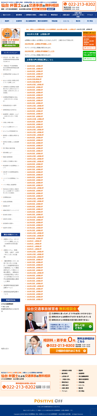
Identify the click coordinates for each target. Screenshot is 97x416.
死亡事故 (90, 21)
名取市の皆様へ (7, 219)
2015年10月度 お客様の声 (35, 257)
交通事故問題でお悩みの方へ (11, 75)
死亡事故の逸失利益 (9, 148)
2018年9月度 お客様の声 (35, 204)
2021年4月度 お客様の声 (35, 148)
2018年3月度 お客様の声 (35, 209)
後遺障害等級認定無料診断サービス (11, 287)
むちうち (66, 21)
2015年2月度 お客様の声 (35, 267)
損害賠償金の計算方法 (9, 110)
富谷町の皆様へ (7, 215)
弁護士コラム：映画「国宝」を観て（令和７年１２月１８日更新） (11, 253)
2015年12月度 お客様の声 (35, 251)
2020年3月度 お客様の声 (35, 180)
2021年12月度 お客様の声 (35, 129)
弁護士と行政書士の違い (10, 161)
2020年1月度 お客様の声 (35, 185)
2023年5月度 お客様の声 (35, 92)
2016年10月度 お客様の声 (35, 235)
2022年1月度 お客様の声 (35, 127)
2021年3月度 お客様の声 (35, 151)
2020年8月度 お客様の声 (35, 166)
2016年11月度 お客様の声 (35, 233)
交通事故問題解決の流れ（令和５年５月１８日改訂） (10, 99)
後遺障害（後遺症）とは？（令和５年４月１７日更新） (11, 116)
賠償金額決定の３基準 (9, 105)
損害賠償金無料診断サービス (11, 293)
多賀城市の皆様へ (8, 223)
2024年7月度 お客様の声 (35, 68)
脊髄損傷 (54, 21)
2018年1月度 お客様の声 (35, 214)
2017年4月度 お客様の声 (35, 225)
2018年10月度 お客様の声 (35, 201)
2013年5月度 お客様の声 (35, 296)
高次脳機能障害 (31, 21)
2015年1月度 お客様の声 (35, 270)
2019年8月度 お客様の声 (35, 190)
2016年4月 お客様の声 (34, 243)
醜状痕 (78, 21)
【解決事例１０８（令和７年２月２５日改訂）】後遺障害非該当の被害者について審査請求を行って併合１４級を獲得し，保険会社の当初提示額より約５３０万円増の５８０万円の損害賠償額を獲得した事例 (11, 271)
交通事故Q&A (7, 197)
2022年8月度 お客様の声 (35, 113)
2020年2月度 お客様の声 (35, 182)
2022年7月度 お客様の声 (35, 116)
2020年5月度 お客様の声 (35, 174)
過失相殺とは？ (7, 152)
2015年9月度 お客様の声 (35, 259)
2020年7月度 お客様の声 (35, 169)
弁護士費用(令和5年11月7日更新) (78, 15)
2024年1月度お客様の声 (34, 82)
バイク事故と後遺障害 (9, 184)
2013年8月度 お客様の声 (35, 289)
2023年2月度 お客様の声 (35, 100)
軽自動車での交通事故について (11, 166)
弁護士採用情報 (7, 202)
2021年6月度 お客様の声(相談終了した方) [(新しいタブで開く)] (39, 51)
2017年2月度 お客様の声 (35, 228)
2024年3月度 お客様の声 (35, 76)
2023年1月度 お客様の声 (35, 103)
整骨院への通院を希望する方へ (11, 136)
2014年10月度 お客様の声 (35, 273)
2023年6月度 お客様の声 (35, 90)
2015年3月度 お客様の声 (35, 265)
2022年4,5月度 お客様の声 (35, 119)
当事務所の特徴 (31, 15)
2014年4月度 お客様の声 (35, 281)
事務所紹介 (54, 15)
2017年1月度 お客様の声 (35, 230)
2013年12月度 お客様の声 (35, 286)
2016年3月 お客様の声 (34, 246)
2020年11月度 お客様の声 (35, 159)
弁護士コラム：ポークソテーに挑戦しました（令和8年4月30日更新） (11, 243)
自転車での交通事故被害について (11, 173)
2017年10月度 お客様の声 (35, 217)
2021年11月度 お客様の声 (35, 132)
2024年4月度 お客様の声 (35, 74)
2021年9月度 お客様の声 (35, 137)
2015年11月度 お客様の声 (35, 254)
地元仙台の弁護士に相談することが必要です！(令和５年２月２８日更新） (11, 191)
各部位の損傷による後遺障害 (11, 143)
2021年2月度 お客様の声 (35, 153)
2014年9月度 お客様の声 (35, 275)
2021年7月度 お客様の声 (35, 143)
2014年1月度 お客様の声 (35, 283)
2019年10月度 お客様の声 (35, 188)
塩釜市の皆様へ (7, 228)
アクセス (90, 15)
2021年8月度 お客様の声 (35, 140)
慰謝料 (7, 21)
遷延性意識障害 (43, 21)
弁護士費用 (65, 388)
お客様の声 (65, 376)
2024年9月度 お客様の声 (35, 66)
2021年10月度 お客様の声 (35, 135)
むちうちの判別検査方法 (10, 131)
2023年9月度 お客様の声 (35, 87)
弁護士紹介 (66, 15)
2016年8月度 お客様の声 (35, 238)
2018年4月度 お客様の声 (35, 206)
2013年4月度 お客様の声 (35, 299)
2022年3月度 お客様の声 (35, 121)
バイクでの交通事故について (11, 179)
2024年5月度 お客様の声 (35, 71)
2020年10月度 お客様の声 (35, 161)
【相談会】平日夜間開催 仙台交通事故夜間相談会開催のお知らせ (11, 67)
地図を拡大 (5, 349)
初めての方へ (7, 15)
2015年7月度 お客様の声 (35, 262)
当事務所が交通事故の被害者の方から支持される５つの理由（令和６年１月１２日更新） (11, 90)
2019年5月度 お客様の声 (35, 193)
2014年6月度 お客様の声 (35, 278)
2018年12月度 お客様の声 (35, 198)
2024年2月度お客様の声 (34, 79)
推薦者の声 (6, 206)
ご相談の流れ (42, 15)
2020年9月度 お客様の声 (35, 164)
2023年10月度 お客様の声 (35, 84)
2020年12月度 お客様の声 (35, 156)
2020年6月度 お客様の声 (35, 172)
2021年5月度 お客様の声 (35, 145)
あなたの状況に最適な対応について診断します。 (11, 81)
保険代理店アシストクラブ (11, 210)
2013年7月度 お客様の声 (35, 291)
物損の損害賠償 (7, 157)
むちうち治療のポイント (10, 127)
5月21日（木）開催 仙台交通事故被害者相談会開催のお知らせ (11, 59)
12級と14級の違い (8, 122)
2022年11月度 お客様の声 (35, 105)
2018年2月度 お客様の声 (35, 212)
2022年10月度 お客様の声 (35, 108)
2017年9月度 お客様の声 (35, 220)
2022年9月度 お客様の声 (35, 111)
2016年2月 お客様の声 (34, 249)
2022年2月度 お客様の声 (35, 124)
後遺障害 (19, 21)
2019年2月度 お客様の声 (35, 196)
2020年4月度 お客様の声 (35, 177)
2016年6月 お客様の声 (34, 241)
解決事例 (19, 15)
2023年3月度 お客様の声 (35, 98)
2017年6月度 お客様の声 (35, 222)
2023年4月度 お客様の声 (35, 95)
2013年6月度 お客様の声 (35, 294)
